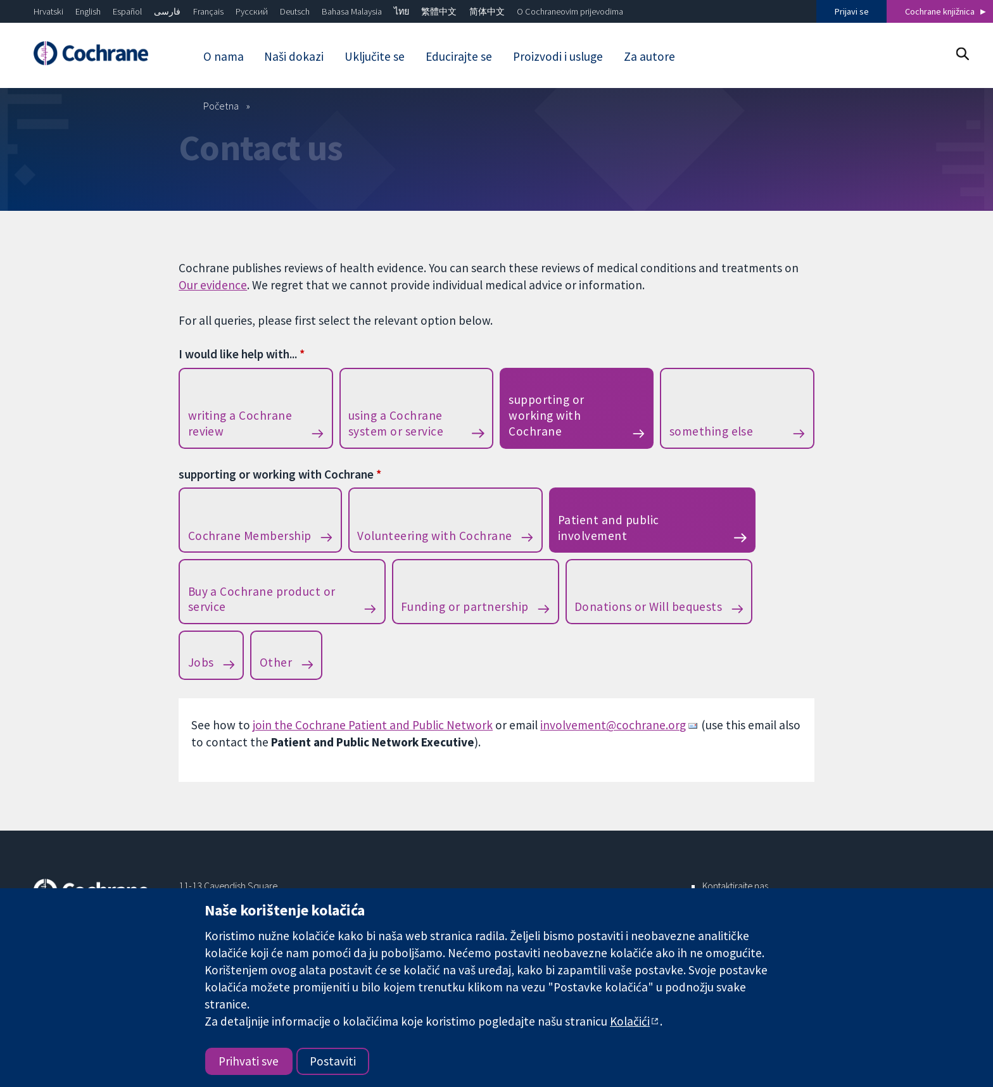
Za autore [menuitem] (649, 56)
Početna (221, 105)
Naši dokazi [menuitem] (294, 56)
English (88, 11)
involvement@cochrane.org (613, 724)
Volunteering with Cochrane (434, 535)
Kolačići (630, 1021)
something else (711, 431)
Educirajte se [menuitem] (459, 56)
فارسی (167, 11)
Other (276, 662)
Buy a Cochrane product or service (262, 599)
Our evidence (213, 284)
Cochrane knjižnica (940, 11)
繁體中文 (439, 11)
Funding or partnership (465, 606)
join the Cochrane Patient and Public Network (373, 724)
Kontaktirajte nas (735, 885)
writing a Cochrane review (240, 423)
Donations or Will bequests (648, 606)
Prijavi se (852, 11)
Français (208, 11)
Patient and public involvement (608, 527)
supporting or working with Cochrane (546, 415)
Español (127, 11)
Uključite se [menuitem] (375, 56)
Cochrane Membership (250, 535)
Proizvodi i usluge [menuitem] (558, 56)
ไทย (401, 11)
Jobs (201, 662)
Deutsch (295, 11)
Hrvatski (48, 11)
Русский (252, 11)
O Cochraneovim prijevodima (570, 11)
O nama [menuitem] (223, 56)
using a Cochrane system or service (395, 423)
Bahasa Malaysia (352, 11)
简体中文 (487, 11)
